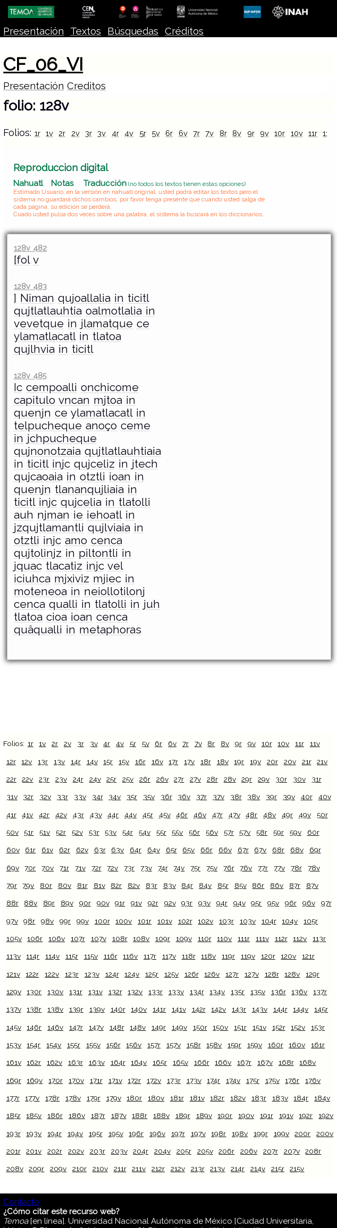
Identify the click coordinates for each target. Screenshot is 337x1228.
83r (151, 885)
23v (61, 779)
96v (308, 903)
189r (182, 1115)
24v (95, 779)
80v (64, 885)
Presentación (33, 31)
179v (113, 1098)
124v (131, 974)
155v (93, 1044)
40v (324, 796)
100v (123, 921)
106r (35, 938)
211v (139, 1168)
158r (194, 1044)
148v (138, 1027)
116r (110, 956)
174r (213, 1080)
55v (177, 832)
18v (223, 761)
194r (54, 1133)
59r (278, 832)
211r (120, 1168)
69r (315, 849)
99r (65, 921)
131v (95, 991)
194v (75, 1133)
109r (162, 938)
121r (308, 956)
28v (230, 779)
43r (78, 814)
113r (319, 938)
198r (218, 1133)
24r (78, 779)
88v (30, 903)
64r (135, 849)
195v (115, 1133)
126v (212, 974)
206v (248, 1151)
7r (196, 133)
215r (277, 1168)
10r (279, 133)
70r (30, 867)
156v (133, 1044)
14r (76, 761)
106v (56, 938)
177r (13, 1098)
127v (252, 974)
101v (164, 921)
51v (44, 832)
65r (171, 849)
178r (52, 1098)
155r (73, 1044)
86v (276, 885)
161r (318, 1044)
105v (14, 938)
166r (201, 1062)
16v (157, 761)
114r (32, 956)
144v (300, 1009)
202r (54, 1151)
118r (189, 956)
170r (55, 1080)
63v (117, 849)
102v (205, 921)
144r (280, 1009)
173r (174, 1080)
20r (272, 761)
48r (251, 814)
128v (292, 974)
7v (209, 133)
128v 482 (30, 247)
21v (322, 761)
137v (13, 1009)
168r (286, 1062)
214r (238, 1168)
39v (289, 796)
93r (186, 903)
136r (278, 991)
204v (162, 1151)
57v (244, 832)
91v (136, 903)
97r (326, 903)
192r (306, 1115)
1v (49, 133)
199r (261, 1133)
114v (52, 956)
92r (153, 903)
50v (12, 832)
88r (12, 903)
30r (281, 779)
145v (13, 1027)
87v (312, 885)
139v (97, 1009)
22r (11, 779)
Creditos (86, 85)
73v (146, 867)
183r (258, 1098)
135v (257, 991)
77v (279, 867)
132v (135, 991)
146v (55, 1027)
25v (127, 779)
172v (154, 1080)
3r (88, 133)
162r (34, 1062)
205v (205, 1151)
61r (30, 849)
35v (149, 796)
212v (178, 1168)
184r (300, 1098)
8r (223, 133)
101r (144, 921)
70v (47, 867)
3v (101, 133)
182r (217, 1098)
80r (46, 885)
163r (75, 1062)
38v (253, 796)
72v (112, 867)
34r (97, 796)
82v (134, 885)
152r (278, 1027)
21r (306, 761)
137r (320, 991)
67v (260, 849)
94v (239, 903)
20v (290, 761)
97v (12, 921)
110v (224, 938)
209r (36, 1168)
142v (218, 1009)
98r (29, 921)
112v (300, 938)
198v (240, 1133)
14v (92, 761)
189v (204, 1115)
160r (275, 1044)
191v (286, 1115)
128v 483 (30, 286)
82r (116, 885)
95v (273, 903)
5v (155, 133)
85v (240, 885)
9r (251, 133)
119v (248, 956)
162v (54, 1062)
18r (205, 761)
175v (272, 1080)
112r (281, 938)
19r (239, 761)
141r (159, 1009)
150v (220, 1027)
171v (115, 1080)
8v (236, 133)
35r (132, 796)
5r (142, 133)
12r (11, 761)
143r (239, 1009)
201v (33, 1151)
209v (58, 1168)
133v (176, 991)
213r (198, 1168)
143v (259, 1009)
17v (189, 761)
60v (13, 849)
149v (179, 1027)
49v (305, 814)
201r (13, 1151)
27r (179, 779)
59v (295, 832)
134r (197, 991)
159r (234, 1044)
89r (49, 903)
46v (199, 814)
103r (226, 921)
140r (118, 1009)
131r (75, 991)
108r (120, 938)
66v (225, 849)
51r (28, 832)
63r (100, 849)
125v (171, 974)
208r (313, 1151)
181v (197, 1098)
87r (294, 885)
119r (228, 956)
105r (311, 921)
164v (139, 1062)
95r (256, 903)
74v (178, 867)
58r (261, 832)
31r (316, 779)
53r (94, 832)
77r (263, 867)
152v (298, 1027)
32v (45, 796)
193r (13, 1133)
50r (322, 814)
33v (80, 796)
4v (128, 133)
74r (163, 867)
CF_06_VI (43, 64)
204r (140, 1151)
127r (232, 974)
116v (130, 956)
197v (198, 1133)
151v (259, 1027)
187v (119, 1115)
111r (244, 938)
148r (116, 1027)
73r (129, 867)
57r (229, 832)
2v (75, 133)
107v (98, 938)
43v (96, 814)
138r (34, 1009)
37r (201, 796)
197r (178, 1133)
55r (161, 832)
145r (321, 1009)
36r (166, 796)
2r (61, 133)
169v (35, 1080)
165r (160, 1062)
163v (97, 1062)
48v (269, 814)
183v (280, 1098)
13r (43, 761)
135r (238, 991)
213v (217, 1168)
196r (136, 1133)
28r (212, 779)
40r (307, 796)
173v (194, 1080)
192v (325, 1115)
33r (62, 796)
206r (226, 1151)
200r (302, 1133)
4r (115, 133)
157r (154, 1044)
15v (124, 761)
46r (182, 814)
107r (78, 938)
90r (85, 903)
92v (170, 903)
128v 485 (30, 375)
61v (47, 849)
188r (139, 1115)
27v (195, 779)
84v (205, 885)
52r (61, 832)
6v (183, 133)
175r (252, 1080)
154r (33, 1044)
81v (99, 885)
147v (96, 1027)
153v (13, 1044)
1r (37, 133)
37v (218, 796)
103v (248, 921)
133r (155, 991)
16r (140, 761)
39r (271, 796)
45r (147, 814)
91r (120, 903)
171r (96, 1080)
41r (11, 814)
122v (52, 974)
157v (173, 1044)
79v (28, 885)
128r (272, 974)
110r (205, 938)
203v (119, 1151)
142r (199, 1009)
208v (14, 1168)
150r (200, 1027)
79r (11, 885)
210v (100, 1168)
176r (292, 1080)
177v (32, 1098)
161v (13, 1062)
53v (110, 832)
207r (270, 1151)
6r (169, 133)
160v (297, 1044)
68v (297, 849)
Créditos (184, 31)
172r (134, 1080)
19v (255, 761)
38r (236, 796)
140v (139, 1009)
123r (72, 974)
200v (324, 1133)
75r (195, 867)
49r (287, 814)
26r (144, 779)
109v (184, 938)
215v (297, 1168)
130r (34, 991)
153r (318, 1027)
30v (299, 779)
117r (150, 956)
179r (93, 1098)
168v (307, 1062)
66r (206, 849)
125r (151, 974)
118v (208, 956)
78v (314, 867)
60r (313, 832)
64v (153, 849)
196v (157, 1133)
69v (12, 867)
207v (292, 1151)
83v (169, 885)
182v (238, 1098)
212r (158, 1168)
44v (130, 814)
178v (73, 1098)
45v (165, 814)
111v (262, 938)
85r (223, 885)
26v (162, 779)
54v (144, 832)
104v (290, 921)
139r (76, 1009)
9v (264, 133)
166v (223, 1062)
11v (315, 743)
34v (114, 796)
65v (188, 849)
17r (173, 761)
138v (55, 1009)
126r (191, 974)
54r (127, 832)
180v (156, 1098)
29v (263, 779)
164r (118, 1062)
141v (179, 1009)
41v (27, 814)
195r (96, 1133)
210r (79, 1168)
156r (113, 1044)
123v (92, 974)
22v (27, 779)
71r (64, 867)
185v (33, 1115)
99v (83, 921)
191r (266, 1115)
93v (204, 903)
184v (322, 1098)
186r (55, 1115)
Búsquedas (132, 31)
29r (246, 779)
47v (234, 814)
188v (161, 1115)
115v (91, 956)
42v (61, 814)
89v (67, 903)
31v (12, 796)
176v (313, 1080)
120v (288, 956)
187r (98, 1115)
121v (13, 974)
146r (34, 1027)
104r (269, 921)
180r (134, 1098)
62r (64, 849)
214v (257, 1168)
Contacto (21, 1202)
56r (194, 832)
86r (258, 885)
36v (184, 796)
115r (71, 956)
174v (233, 1080)
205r (183, 1151)
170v (76, 1080)
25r (111, 779)
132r (115, 991)
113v (13, 956)
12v (26, 761)
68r (278, 849)
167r (244, 1062)
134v (217, 991)
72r (96, 867)
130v (55, 991)
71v (80, 867)
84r (187, 885)
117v (169, 956)
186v (77, 1115)
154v (53, 1044)
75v (211, 867)
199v (281, 1133)
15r (108, 761)
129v (13, 991)
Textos (85, 31)
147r (76, 1027)
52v (77, 832)
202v (76, 1151)
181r (177, 1098)
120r (268, 956)
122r (32, 974)
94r (222, 903)
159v (254, 1044)
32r (28, 796)
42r (44, 814)
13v (59, 761)
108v (141, 938)
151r (240, 1027)
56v (212, 832)
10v (297, 133)
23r (44, 779)
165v (180, 1062)
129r (312, 974)
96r (291, 903)
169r (13, 1080)
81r (82, 885)
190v (246, 1115)
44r (113, 814)
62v (82, 849)
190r (224, 1115)
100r (102, 921)
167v (265, 1062)
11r (312, 133)
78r (296, 867)
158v (214, 1044)
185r (13, 1115)
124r (112, 974)
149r (158, 1027)
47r (217, 814)
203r (97, 1151)
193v (33, 1133)
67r (243, 849)
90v (103, 903)
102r (185, 921)
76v (246, 867)
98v (47, 921)
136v (299, 991)
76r (228, 867)
